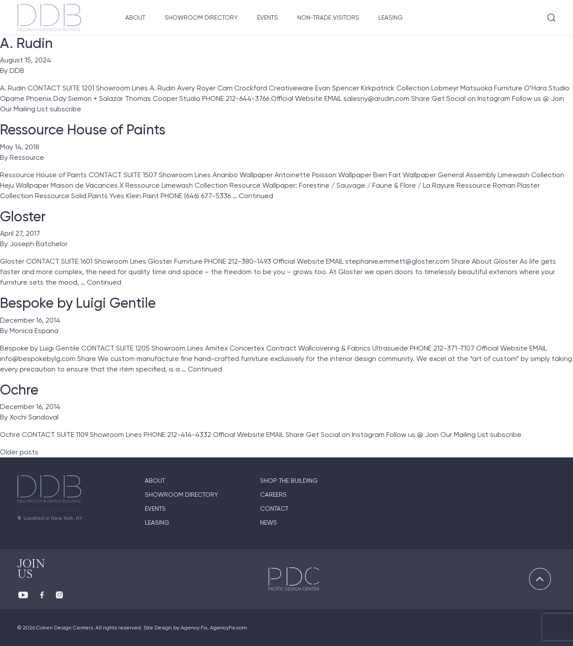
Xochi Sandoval (34, 417)
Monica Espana (34, 330)
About (135, 17)
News (268, 522)
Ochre (19, 389)
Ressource (27, 157)
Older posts (19, 452)
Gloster (23, 216)
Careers (273, 494)
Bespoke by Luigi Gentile (78, 303)
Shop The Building (289, 480)
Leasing (390, 17)
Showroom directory (181, 494)
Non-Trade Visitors (328, 17)
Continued (256, 196)
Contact (274, 508)
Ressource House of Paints (82, 129)
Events (267, 17)
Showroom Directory (201, 17)
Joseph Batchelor (39, 244)
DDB (17, 70)
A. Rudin (26, 43)
